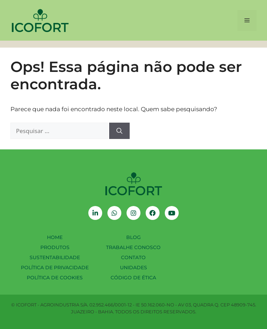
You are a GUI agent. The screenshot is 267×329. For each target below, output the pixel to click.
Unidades (133, 267)
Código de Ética (133, 277)
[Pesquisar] (119, 131)
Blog (133, 237)
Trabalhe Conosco (133, 247)
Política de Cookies (55, 277)
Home (55, 237)
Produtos (55, 247)
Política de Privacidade (55, 267)
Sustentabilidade (55, 257)
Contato (133, 257)
